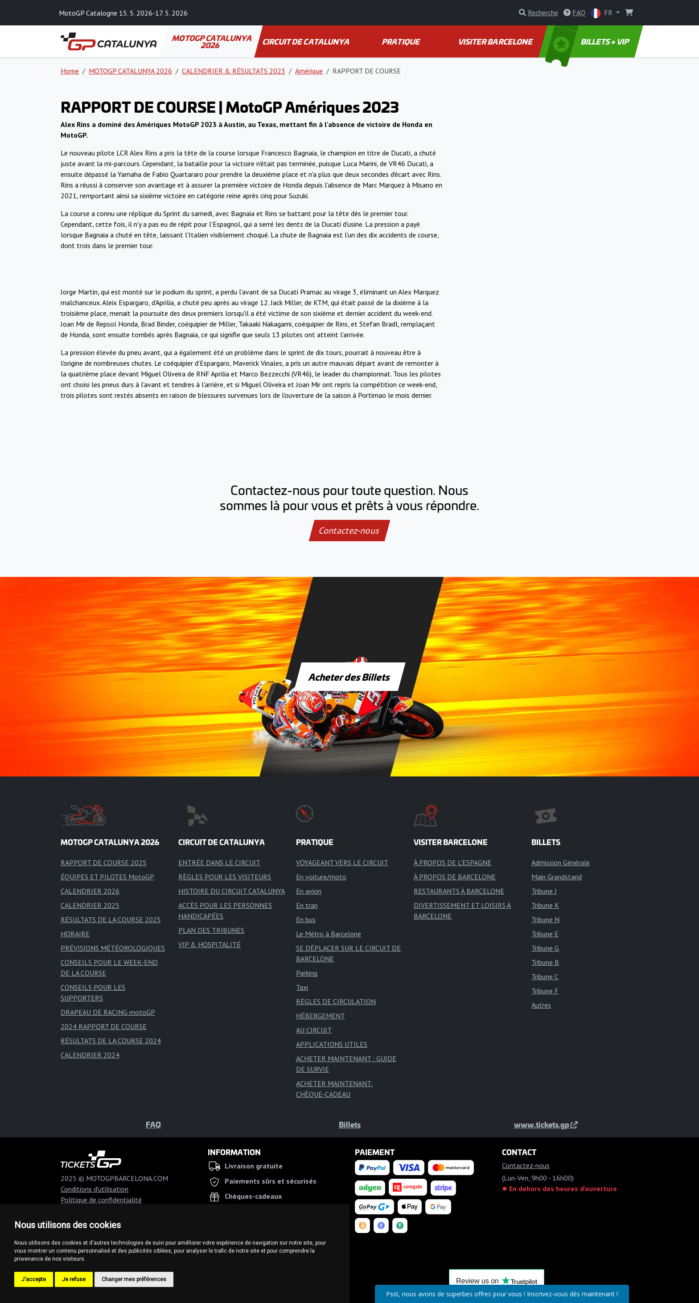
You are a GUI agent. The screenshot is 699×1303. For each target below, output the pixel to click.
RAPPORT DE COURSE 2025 (104, 862)
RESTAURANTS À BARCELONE (459, 890)
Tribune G (545, 948)
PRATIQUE (401, 41)
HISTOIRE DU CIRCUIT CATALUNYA (231, 890)
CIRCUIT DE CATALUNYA (306, 41)
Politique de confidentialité (101, 1199)
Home (70, 70)
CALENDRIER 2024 (90, 1054)
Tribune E (545, 933)
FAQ (153, 1124)
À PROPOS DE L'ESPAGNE (452, 862)
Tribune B (545, 962)
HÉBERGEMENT (320, 1015)
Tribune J (544, 890)
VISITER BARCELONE (496, 41)
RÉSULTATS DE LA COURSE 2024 (111, 1040)
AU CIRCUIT (314, 1029)
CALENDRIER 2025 (90, 905)
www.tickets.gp (546, 1124)
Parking (306, 972)
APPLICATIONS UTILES (331, 1044)
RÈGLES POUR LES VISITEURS (224, 876)
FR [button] (602, 13)
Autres (541, 1005)
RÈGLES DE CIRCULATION (336, 1001)
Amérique (309, 70)
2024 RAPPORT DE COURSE (104, 1026)
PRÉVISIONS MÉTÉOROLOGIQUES (113, 948)
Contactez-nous (349, 530)
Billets (350, 1124)
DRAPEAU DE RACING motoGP (108, 1012)
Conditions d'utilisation (94, 1189)
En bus (306, 919)
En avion (308, 890)
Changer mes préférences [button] (134, 1279)
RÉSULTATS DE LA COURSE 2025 (111, 919)
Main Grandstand (556, 876)
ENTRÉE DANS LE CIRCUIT (219, 862)
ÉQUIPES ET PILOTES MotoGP (107, 876)
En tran (307, 905)
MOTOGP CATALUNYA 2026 (212, 41)
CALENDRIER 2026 (90, 890)
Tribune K (545, 905)
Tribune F (545, 990)
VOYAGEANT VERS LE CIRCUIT (342, 862)
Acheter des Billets (349, 676)
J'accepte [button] (33, 1279)
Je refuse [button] (74, 1279)
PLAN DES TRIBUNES (211, 930)
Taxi (302, 987)
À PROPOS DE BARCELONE (455, 876)
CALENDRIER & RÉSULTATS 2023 (233, 70)
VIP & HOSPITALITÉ (209, 944)
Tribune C (545, 976)
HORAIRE (75, 933)
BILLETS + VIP (588, 41)
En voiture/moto (321, 876)
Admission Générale (560, 862)
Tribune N (545, 919)
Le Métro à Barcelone (328, 933)
